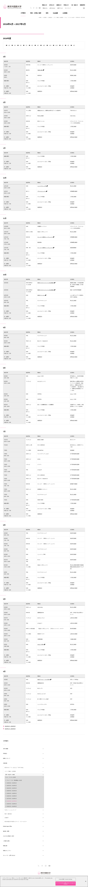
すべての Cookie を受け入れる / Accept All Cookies (65, 883)
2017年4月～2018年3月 (12, 798)
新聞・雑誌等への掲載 (10, 774)
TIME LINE (39, 70)
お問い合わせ (52, 8)
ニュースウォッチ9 (41, 186)
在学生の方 (51, 5)
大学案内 (23, 13)
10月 (44, 45)
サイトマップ (68, 8)
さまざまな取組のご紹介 (8, 836)
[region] (44, 881)
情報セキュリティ (7, 850)
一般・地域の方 (74, 5)
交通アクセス (60, 8)
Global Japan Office (7, 826)
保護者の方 (58, 5)
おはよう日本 (40, 644)
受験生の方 (44, 5)
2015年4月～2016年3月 (10, 726)
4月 (9, 45)
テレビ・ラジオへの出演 (69, 17)
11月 (50, 45)
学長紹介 (5, 753)
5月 (15, 45)
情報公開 (5, 845)
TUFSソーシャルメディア (10, 810)
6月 (20, 45)
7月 (26, 45)
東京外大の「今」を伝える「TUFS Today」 (14, 767)
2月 (68, 45)
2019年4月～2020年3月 (12, 793)
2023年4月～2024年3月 (12, 783)
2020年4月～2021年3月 (12, 790)
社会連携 (55, 13)
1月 (62, 45)
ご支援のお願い (6, 840)
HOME (40, 17)
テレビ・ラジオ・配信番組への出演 (14, 780)
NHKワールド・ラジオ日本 (43, 679)
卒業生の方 (66, 5)
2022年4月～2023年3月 (12, 785)
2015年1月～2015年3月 (10, 728)
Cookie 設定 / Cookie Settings (65, 879)
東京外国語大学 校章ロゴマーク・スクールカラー (16, 821)
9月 (38, 45)
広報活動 (50, 17)
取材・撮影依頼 (8, 813)
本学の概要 (5, 748)
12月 (56, 45)
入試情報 (64, 13)
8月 (32, 45)
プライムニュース (41, 191)
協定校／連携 (6, 831)
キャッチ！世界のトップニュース (45, 237)
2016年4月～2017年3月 (12, 801)
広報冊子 (7, 817)
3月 (74, 45)
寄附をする (45, 8)
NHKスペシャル (41, 295)
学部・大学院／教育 (35, 13)
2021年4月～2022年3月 (12, 788)
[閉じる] (85, 881)
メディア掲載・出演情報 (58, 17)
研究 (47, 13)
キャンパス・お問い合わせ (9, 855)
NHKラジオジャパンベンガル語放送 (45, 282)
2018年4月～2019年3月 (12, 796)
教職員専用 (82, 5)
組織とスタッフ (6, 758)
